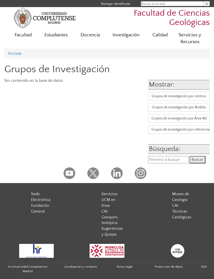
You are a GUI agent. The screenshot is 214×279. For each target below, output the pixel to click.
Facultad (23, 35)
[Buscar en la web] (207, 3)
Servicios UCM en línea (109, 200)
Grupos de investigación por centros (179, 96)
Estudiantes (56, 35)
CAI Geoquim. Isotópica (110, 217)
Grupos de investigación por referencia (180, 130)
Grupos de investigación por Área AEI (179, 118)
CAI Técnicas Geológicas (181, 211)
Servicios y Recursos (190, 38)
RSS (204, 266)
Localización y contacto (80, 266)
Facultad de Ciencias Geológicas (172, 18)
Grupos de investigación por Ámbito (179, 107)
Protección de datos (169, 266)
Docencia (90, 35)
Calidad (160, 35)
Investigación (126, 35)
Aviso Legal (124, 266)
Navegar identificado (115, 4)
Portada (14, 53)
